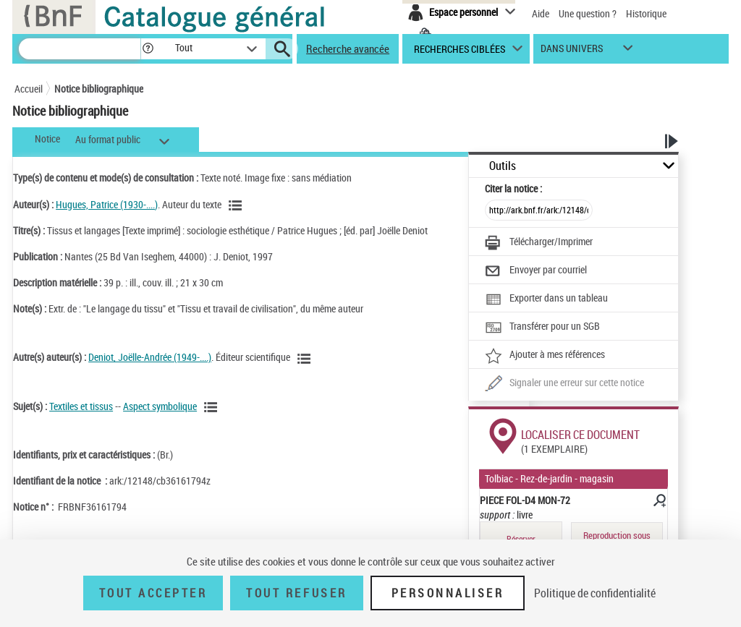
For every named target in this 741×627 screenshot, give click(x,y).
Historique (646, 13)
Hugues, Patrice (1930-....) (107, 204)
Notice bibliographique (98, 88)
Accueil (28, 88)
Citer (513, 188)
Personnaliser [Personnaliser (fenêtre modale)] (447, 593)
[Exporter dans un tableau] (546, 299)
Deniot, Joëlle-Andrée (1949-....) (149, 357)
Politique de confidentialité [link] (595, 593)
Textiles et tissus (81, 406)
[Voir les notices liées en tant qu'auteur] (237, 205)
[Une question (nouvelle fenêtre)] (564, 384)
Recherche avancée (347, 48)
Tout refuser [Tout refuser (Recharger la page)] (296, 593)
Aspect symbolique (160, 406)
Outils (502, 166)
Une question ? (588, 13)
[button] (147, 48)
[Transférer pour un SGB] (542, 327)
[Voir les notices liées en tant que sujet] (212, 407)
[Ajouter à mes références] (545, 355)
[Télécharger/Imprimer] (539, 243)
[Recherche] (79, 48)
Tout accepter (153, 593)
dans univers (572, 51)
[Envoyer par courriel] (536, 271)
